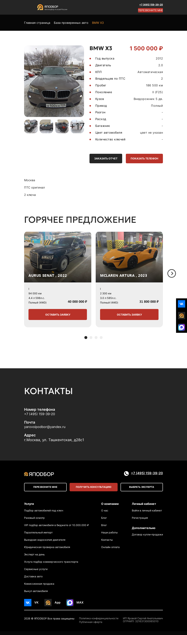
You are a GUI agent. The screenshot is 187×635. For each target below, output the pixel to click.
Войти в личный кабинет (147, 514)
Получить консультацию (93, 489)
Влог (104, 528)
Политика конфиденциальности (98, 622)
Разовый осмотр (34, 521)
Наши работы (109, 536)
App (57, 606)
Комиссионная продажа (39, 587)
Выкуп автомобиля (36, 594)
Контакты (107, 543)
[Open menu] (27, 7)
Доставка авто (33, 580)
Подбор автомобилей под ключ (43, 514)
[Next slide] (171, 274)
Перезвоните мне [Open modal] (150, 10)
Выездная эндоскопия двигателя (44, 543)
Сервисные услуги (35, 572)
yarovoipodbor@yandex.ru (47, 429)
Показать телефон (142, 159)
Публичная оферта (90, 625)
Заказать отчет (98, 159)
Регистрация (140, 521)
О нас (104, 514)
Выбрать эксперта (142, 489)
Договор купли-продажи (147, 539)
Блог (104, 521)
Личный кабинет (144, 506)
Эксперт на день (34, 558)
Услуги (29, 506)
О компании (110, 506)
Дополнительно (143, 531)
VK (36, 606)
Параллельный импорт (38, 536)
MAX (80, 606)
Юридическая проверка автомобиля (47, 550)
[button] (85, 338)
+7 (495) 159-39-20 (150, 4)
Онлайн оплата (110, 550)
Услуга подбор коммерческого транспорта (51, 565)
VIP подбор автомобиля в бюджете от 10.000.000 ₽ (56, 528)
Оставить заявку (58, 316)
